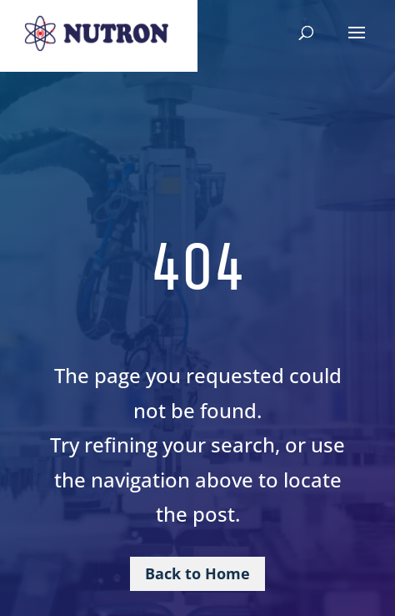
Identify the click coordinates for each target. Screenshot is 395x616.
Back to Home (197, 573)
